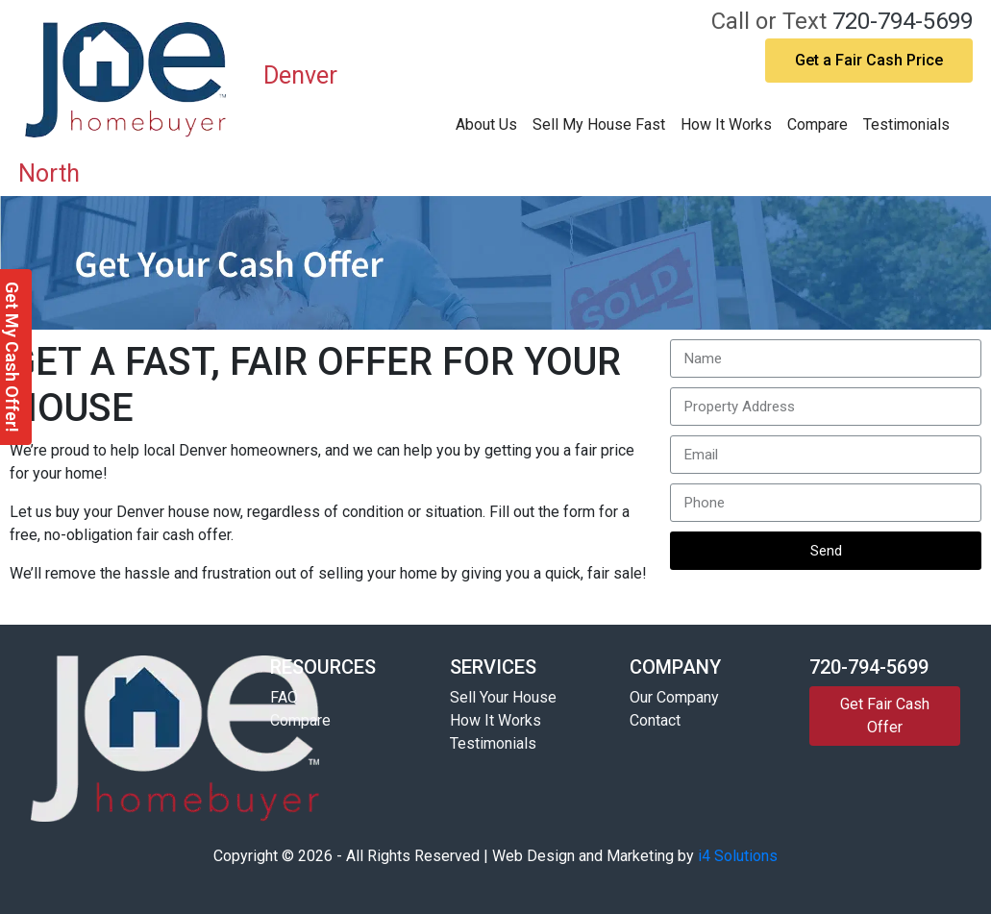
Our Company (674, 697)
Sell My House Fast (599, 124)
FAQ (284, 697)
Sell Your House (503, 697)
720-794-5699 (902, 21)
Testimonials (906, 124)
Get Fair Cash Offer (884, 715)
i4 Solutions (738, 856)
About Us (486, 124)
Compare (817, 124)
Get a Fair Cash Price (869, 60)
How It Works (726, 124)
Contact (655, 720)
